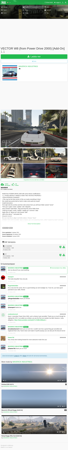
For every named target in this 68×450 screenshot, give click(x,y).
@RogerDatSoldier (13, 298)
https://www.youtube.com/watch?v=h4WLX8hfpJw (29, 320)
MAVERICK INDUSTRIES (28, 66)
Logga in (16, 356)
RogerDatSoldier (13, 285)
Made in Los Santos (6, 447)
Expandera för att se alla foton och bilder (34, 180)
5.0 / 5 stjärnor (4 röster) (6, 189)
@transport (11, 307)
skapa (24, 356)
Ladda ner (34, 56)
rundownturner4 (13, 314)
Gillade (17, 185)
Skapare (26, 268)
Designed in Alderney (7, 445)
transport (11, 277)
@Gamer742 (11, 348)
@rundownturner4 (13, 329)
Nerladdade (7, 185)
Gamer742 (11, 337)
